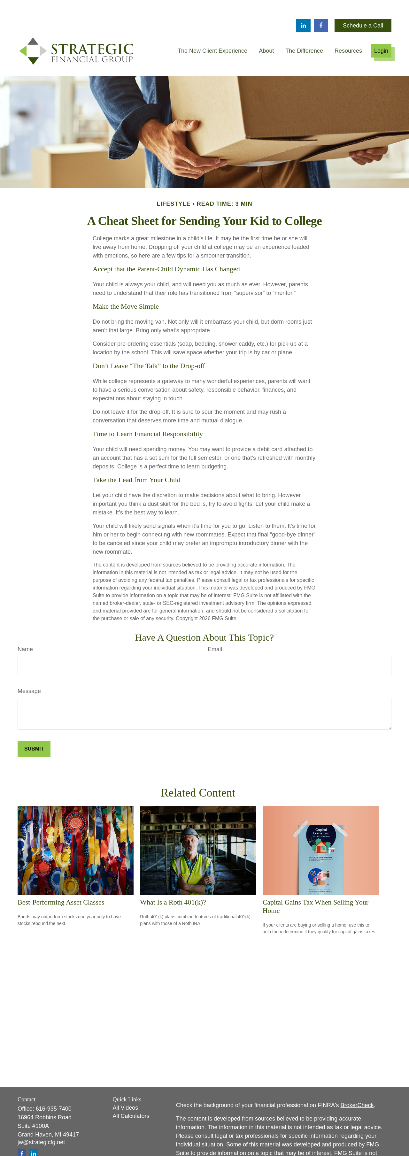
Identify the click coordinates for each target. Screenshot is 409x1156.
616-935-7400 (54, 1089)
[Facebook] (321, 6)
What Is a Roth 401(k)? (173, 883)
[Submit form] (34, 730)
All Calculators (131, 1097)
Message (29, 672)
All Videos (125, 1088)
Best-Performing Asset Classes (61, 883)
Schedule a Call (363, 6)
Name (25, 630)
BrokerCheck (357, 1086)
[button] (212, 32)
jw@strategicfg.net (41, 1123)
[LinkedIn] (303, 6)
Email (215, 630)
